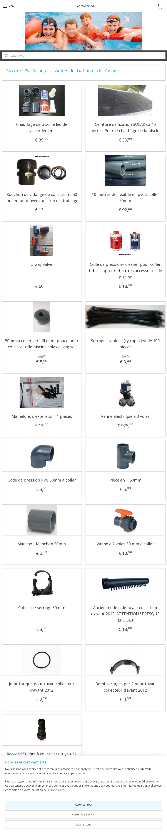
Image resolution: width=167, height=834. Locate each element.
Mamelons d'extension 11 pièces (42, 416)
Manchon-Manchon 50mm (41, 543)
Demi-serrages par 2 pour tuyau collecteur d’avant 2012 (125, 686)
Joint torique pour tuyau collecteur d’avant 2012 (41, 686)
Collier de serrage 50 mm (41, 607)
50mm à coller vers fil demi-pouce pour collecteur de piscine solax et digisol (41, 343)
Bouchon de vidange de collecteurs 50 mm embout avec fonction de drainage (41, 197)
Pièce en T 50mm (125, 480)
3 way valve (41, 264)
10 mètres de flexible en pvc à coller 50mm (125, 197)
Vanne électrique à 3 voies (125, 416)
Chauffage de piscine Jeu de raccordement (41, 127)
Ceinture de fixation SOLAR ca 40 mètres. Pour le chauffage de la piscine (125, 127)
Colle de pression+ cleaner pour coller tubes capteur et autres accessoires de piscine (125, 271)
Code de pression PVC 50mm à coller (42, 480)
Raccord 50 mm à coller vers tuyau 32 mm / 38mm (42, 757)
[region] (54, 814)
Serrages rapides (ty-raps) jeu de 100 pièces (125, 343)
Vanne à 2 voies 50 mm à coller (125, 543)
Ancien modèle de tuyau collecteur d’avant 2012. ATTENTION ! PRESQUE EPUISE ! (125, 614)
